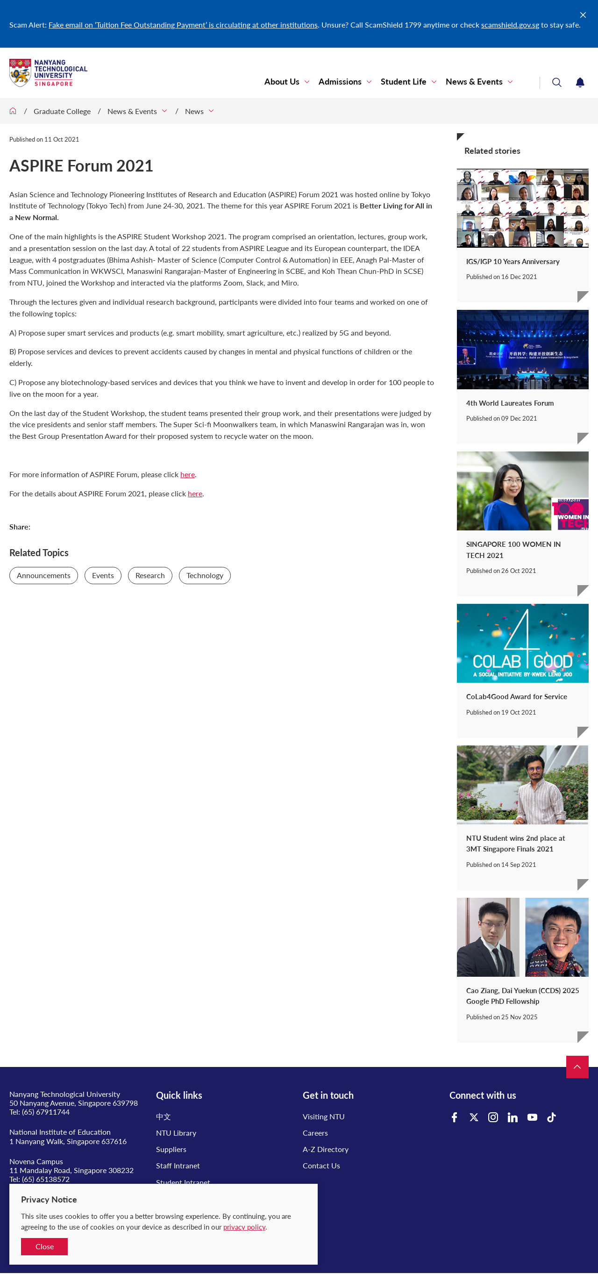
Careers (315, 1132)
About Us (281, 81)
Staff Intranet (178, 1165)
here (187, 474)
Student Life (404, 81)
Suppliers (171, 1149)
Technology (204, 575)
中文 (163, 1116)
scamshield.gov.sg (510, 24)
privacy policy (244, 1227)
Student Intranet (183, 1182)
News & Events (474, 81)
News (194, 111)
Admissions (340, 81)
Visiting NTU (324, 1116)
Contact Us (321, 1165)
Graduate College (62, 111)
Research (150, 575)
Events (103, 575)
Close (45, 1246)
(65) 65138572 (46, 1178)
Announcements (44, 575)
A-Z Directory (326, 1149)
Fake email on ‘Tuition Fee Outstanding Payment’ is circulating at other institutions (183, 24)
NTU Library (176, 1132)
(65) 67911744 (46, 1111)
